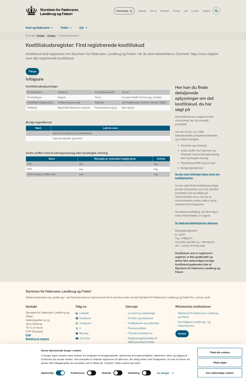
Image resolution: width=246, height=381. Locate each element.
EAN (28, 335)
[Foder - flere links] (70, 26)
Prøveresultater (137, 328)
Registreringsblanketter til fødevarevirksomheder (142, 340)
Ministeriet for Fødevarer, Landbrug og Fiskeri (198, 315)
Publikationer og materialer (143, 323)
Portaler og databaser (140, 318)
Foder (65, 27)
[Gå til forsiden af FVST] (52, 11)
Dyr (81, 27)
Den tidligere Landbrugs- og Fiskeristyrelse (194, 324)
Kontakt (182, 333)
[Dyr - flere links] (85, 26)
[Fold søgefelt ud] (216, 11)
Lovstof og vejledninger (141, 313)
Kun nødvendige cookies (220, 372)
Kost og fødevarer (38, 27)
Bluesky (84, 333)
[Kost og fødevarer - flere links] (51, 26)
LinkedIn (84, 313)
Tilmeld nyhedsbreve (140, 333)
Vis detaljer (163, 373)
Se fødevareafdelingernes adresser (196, 223)
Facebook (85, 318)
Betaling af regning (37, 338)
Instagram (85, 323)
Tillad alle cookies (220, 352)
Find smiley (122, 11)
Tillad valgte (220, 362)
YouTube (84, 338)
